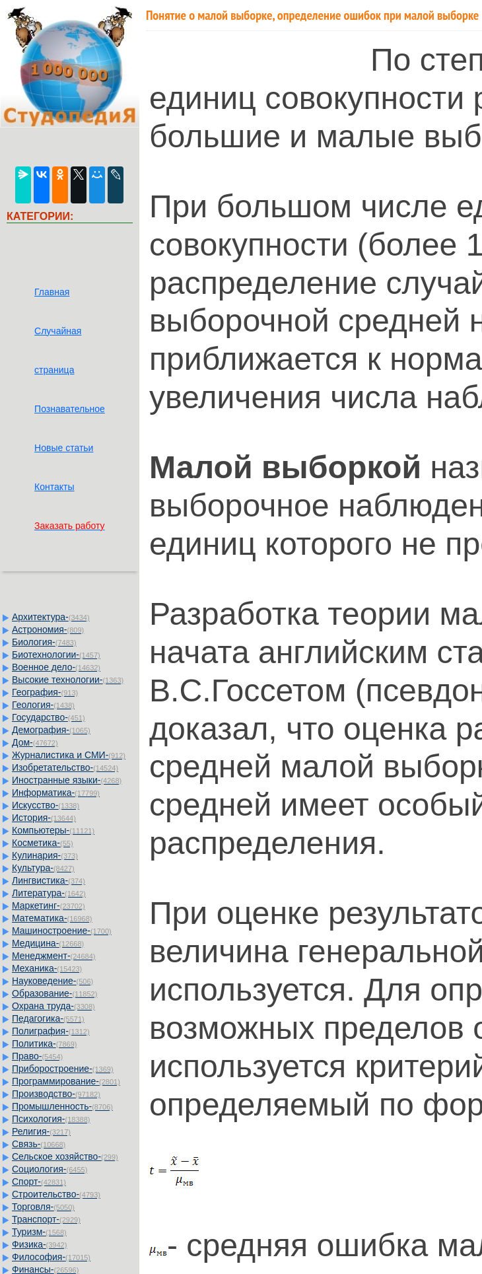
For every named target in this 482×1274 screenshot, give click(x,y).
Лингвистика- (48, 880)
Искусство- (45, 805)
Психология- (51, 1119)
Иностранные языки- (66, 780)
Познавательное (69, 409)
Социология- (49, 1169)
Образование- (54, 993)
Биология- (44, 642)
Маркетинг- (48, 905)
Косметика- (42, 842)
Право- (37, 1056)
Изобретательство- (65, 767)
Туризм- (39, 1231)
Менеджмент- (54, 955)
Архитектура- (51, 617)
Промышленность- (62, 1106)
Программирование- (66, 1081)
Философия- (51, 1257)
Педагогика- (48, 1018)
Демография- (51, 730)
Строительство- (56, 1194)
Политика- (44, 1043)
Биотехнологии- (56, 654)
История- (44, 817)
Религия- (41, 1131)
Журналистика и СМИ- (68, 755)
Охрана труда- (53, 1006)
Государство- (48, 717)
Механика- (47, 968)
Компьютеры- (53, 830)
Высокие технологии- (67, 679)
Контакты (54, 486)
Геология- (43, 704)
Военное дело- (56, 667)
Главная (51, 292)
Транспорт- (46, 1219)
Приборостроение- (63, 1068)
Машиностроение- (62, 930)
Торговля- (43, 1206)
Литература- (49, 893)
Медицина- (48, 943)
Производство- (56, 1093)
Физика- (39, 1244)
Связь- (38, 1144)
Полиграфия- (51, 1031)
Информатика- (56, 792)
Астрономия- (48, 629)
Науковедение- (52, 980)
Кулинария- (45, 855)
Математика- (52, 918)
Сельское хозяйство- (65, 1156)
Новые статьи (63, 447)
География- (45, 692)
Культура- (43, 868)
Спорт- (39, 1181)
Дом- (35, 742)
